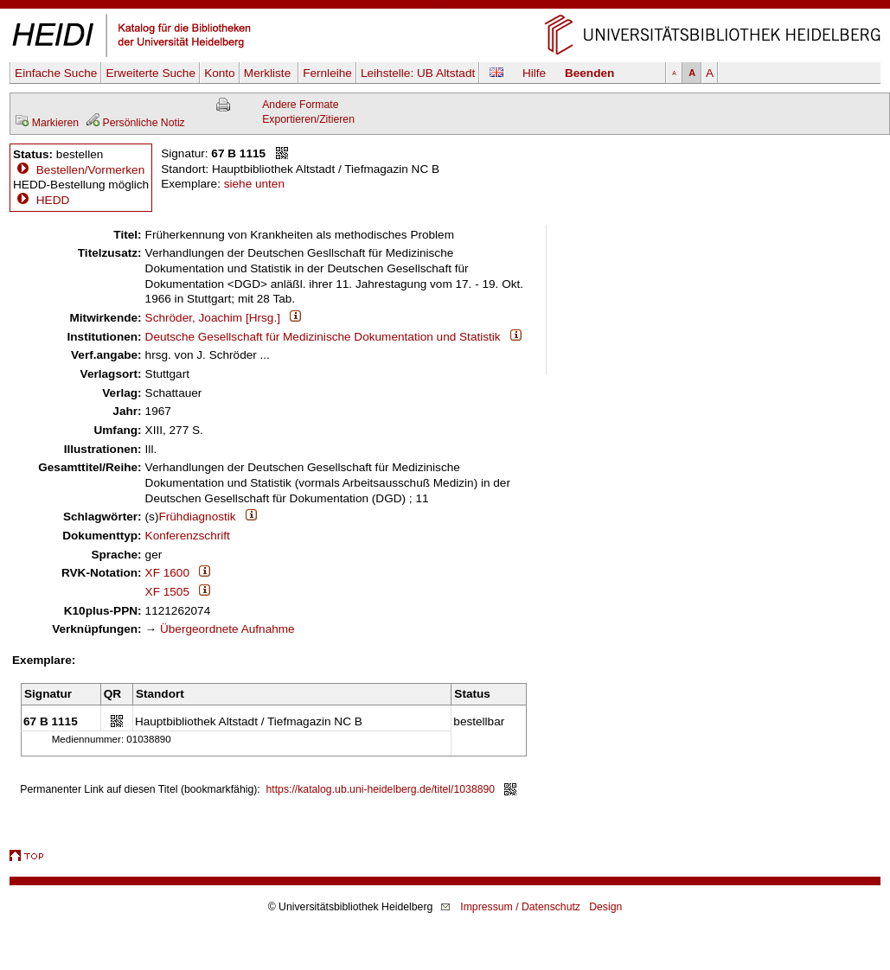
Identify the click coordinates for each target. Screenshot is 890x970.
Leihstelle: (418, 73)
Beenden (589, 73)
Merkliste (269, 73)
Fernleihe (327, 73)
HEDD (41, 200)
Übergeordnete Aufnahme (227, 628)
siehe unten (254, 183)
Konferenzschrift (187, 535)
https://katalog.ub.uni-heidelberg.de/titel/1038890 (381, 789)
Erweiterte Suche (150, 73)
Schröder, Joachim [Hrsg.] (212, 317)
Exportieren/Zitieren (308, 119)
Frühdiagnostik (196, 516)
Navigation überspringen (445, 7)
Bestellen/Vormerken (90, 169)
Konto (219, 73)
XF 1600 (167, 572)
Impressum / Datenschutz (520, 907)
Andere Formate (300, 105)
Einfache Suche (56, 73)
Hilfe (534, 73)
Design (605, 907)
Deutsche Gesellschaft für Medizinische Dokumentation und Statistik (323, 336)
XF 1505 (167, 591)
